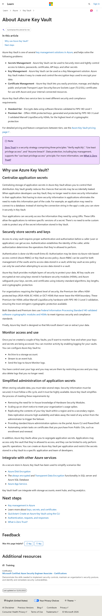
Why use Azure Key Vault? (16, 41)
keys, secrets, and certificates (41, 509)
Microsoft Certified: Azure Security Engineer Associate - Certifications (34, 573)
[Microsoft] (51, 4)
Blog (39, 607)
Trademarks (51, 611)
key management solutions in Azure (54, 52)
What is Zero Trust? (18, 521)
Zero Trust (10, 147)
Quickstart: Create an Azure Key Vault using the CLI (34, 513)
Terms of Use (37, 611)
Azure (15, 10)
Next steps (9, 45)
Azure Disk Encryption (19, 471)
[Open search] (89, 4)
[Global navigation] (3, 4)
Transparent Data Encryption (49, 475)
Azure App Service (17, 483)
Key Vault (27, 10)
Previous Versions (26, 607)
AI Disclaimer (8, 607)
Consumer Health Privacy (13, 611)
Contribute (52, 607)
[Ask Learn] (91, 10)
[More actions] (97, 10)
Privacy (63, 607)
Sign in (96, 3)
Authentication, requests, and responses (28, 517)
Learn (5, 10)
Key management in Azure (21, 505)
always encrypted (21, 475)
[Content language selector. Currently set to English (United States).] (15, 600)
